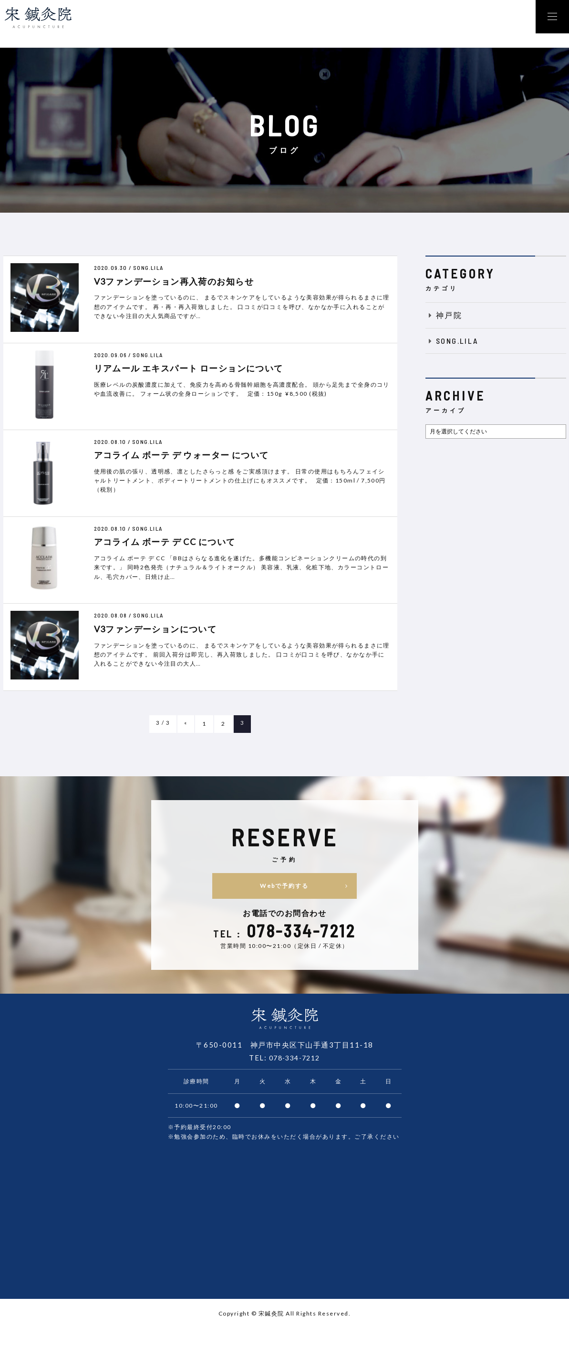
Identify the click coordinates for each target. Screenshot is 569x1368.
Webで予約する (328, 886)
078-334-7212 (294, 1059)
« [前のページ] (186, 723)
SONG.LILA (452, 340)
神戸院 (444, 314)
